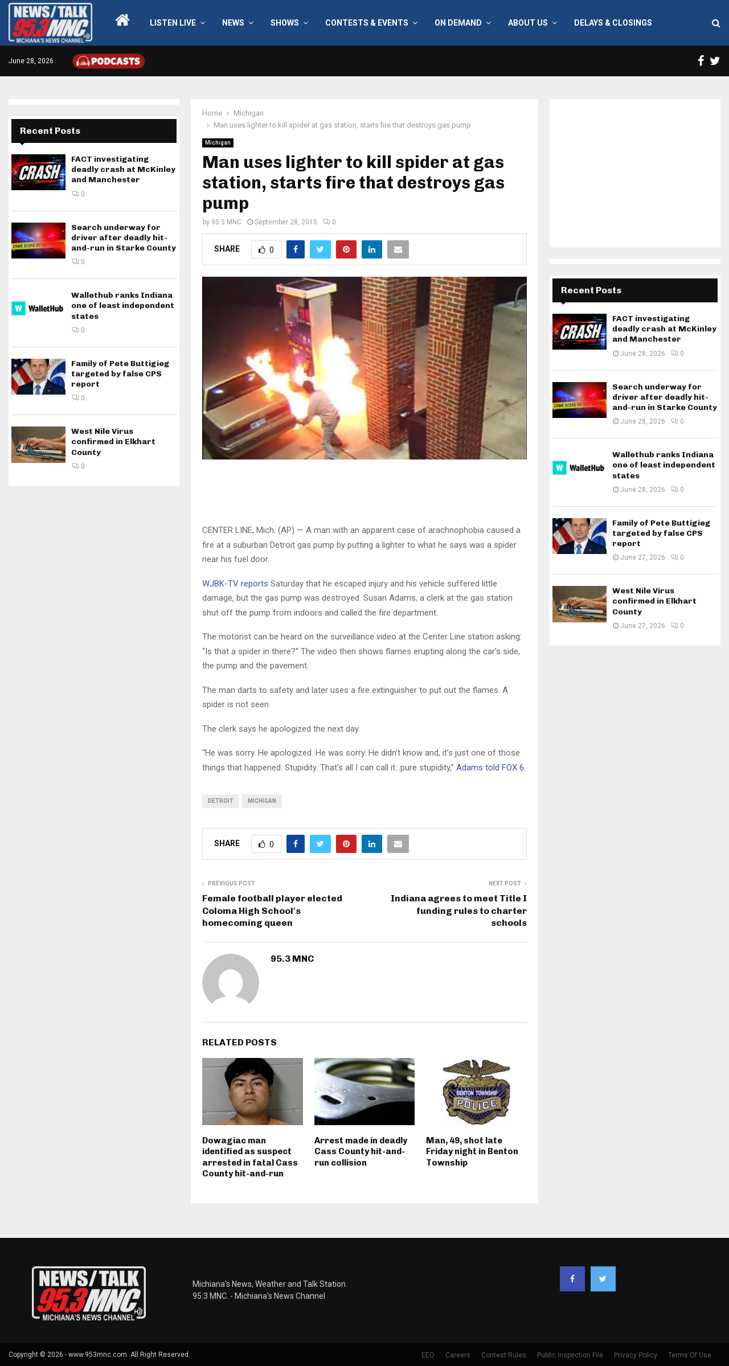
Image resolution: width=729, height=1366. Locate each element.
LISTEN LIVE (173, 22)
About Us (528, 22)
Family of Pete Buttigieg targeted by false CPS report (120, 374)
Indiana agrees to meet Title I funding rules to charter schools (459, 910)
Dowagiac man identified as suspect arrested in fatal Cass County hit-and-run (250, 1157)
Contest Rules (503, 1355)
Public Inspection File (570, 1355)
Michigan (218, 143)
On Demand (458, 22)
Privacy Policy (635, 1355)
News (233, 22)
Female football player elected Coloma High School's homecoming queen (272, 910)
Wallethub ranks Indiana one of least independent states (122, 305)
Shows (285, 22)
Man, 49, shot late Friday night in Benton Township (472, 1151)
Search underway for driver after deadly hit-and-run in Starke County (123, 238)
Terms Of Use (689, 1355)
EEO (428, 1355)
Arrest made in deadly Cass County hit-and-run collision (360, 1151)
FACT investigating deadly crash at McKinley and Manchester (123, 169)
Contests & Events (366, 22)
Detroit (221, 801)
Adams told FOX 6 (490, 767)
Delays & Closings (613, 22)
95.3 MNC (226, 222)
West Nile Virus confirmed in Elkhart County (113, 441)
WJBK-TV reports (235, 584)
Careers (457, 1355)
